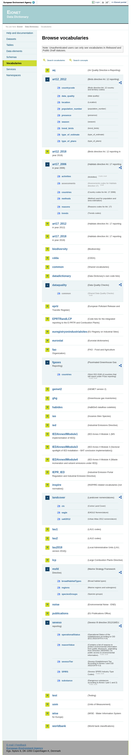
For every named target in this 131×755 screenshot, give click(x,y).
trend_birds (68, 128)
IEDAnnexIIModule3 (65, 446)
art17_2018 (59, 236)
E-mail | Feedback (16, 745)
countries (66, 192)
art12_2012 (59, 79)
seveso (56, 622)
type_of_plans (69, 141)
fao (54, 349)
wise (55, 713)
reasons (66, 206)
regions (65, 587)
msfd (55, 568)
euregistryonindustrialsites (69, 331)
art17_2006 (59, 164)
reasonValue (68, 645)
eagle (64, 512)
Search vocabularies (56, 60)
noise (55, 604)
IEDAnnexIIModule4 (65, 459)
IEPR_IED (58, 472)
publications (60, 613)
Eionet (20, 27)
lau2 (55, 538)
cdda (55, 258)
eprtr (55, 306)
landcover (58, 497)
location (66, 102)
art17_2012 (59, 223)
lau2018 (57, 547)
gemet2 (57, 389)
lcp (54, 560)
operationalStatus (71, 634)
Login (97, 2)
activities (66, 176)
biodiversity (60, 249)
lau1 (55, 529)
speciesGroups (69, 594)
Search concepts (80, 60)
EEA (20, 2)
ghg (54, 398)
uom (55, 704)
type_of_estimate (70, 134)
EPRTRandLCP (62, 318)
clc (63, 506)
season (65, 122)
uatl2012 (66, 519)
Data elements (14, 51)
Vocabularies (13, 63)
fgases (56, 362)
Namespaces (13, 75)
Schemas (11, 57)
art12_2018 (59, 151)
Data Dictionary (32, 27)
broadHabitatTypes (71, 581)
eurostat (57, 340)
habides (57, 407)
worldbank (59, 726)
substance (67, 680)
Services (11, 69)
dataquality (59, 285)
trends (65, 213)
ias (54, 416)
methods (66, 198)
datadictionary (61, 276)
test (54, 695)
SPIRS (65, 671)
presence (66, 115)
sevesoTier (67, 661)
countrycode (68, 87)
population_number (72, 109)
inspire (56, 484)
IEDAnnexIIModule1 (65, 434)
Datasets (11, 39)
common (58, 266)
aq (53, 70)
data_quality (68, 96)
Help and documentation (19, 33)
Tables (9, 45)
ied (54, 425)
